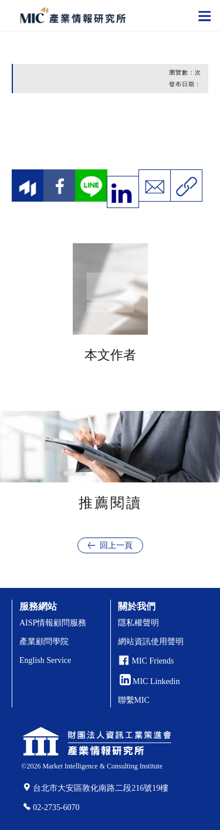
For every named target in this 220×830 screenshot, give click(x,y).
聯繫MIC (134, 700)
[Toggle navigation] (204, 15)
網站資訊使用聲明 (151, 641)
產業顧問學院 (44, 641)
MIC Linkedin (150, 681)
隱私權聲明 (138, 622)
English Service (45, 660)
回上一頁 (116, 545)
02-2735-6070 (56, 807)
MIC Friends (153, 660)
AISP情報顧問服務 (52, 622)
